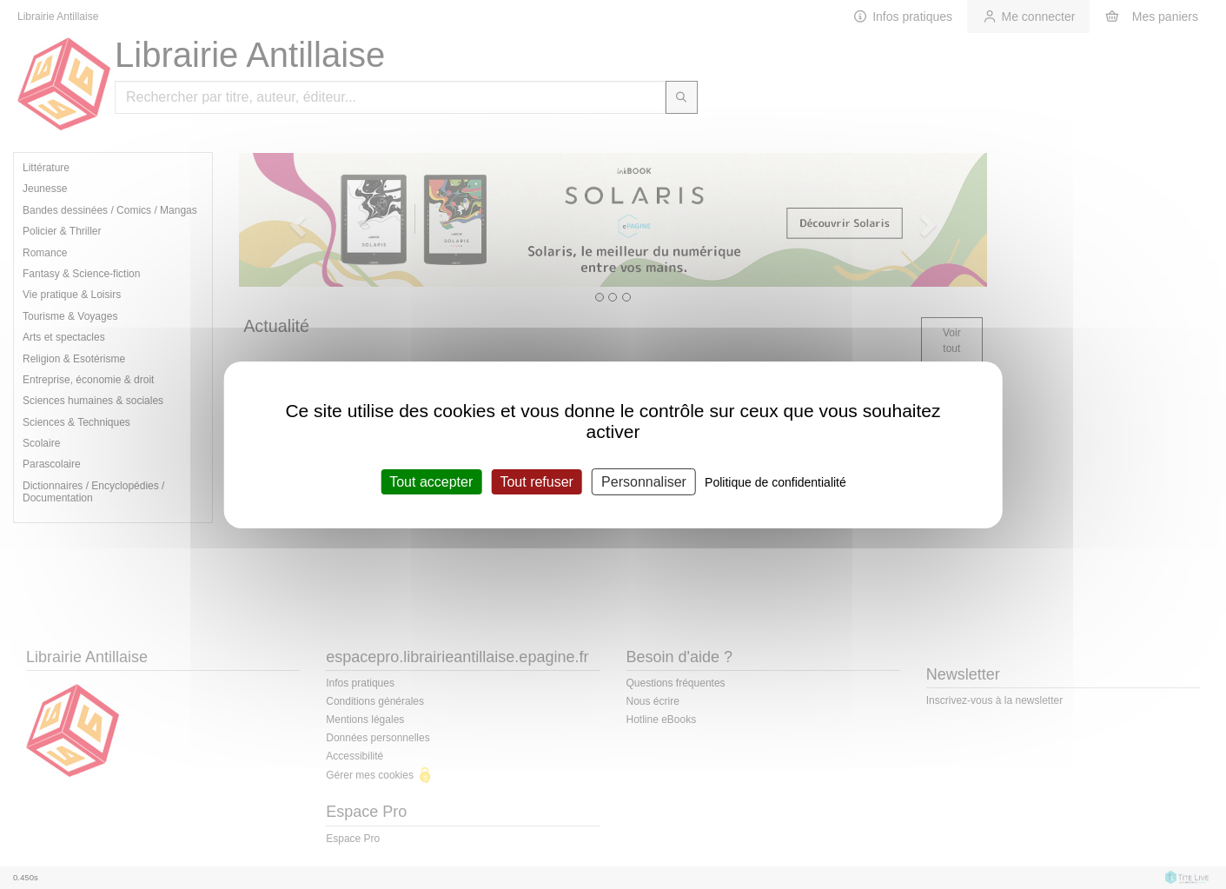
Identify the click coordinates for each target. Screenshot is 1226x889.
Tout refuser (536, 481)
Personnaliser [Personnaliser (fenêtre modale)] (643, 481)
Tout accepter (431, 481)
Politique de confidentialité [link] (775, 481)
